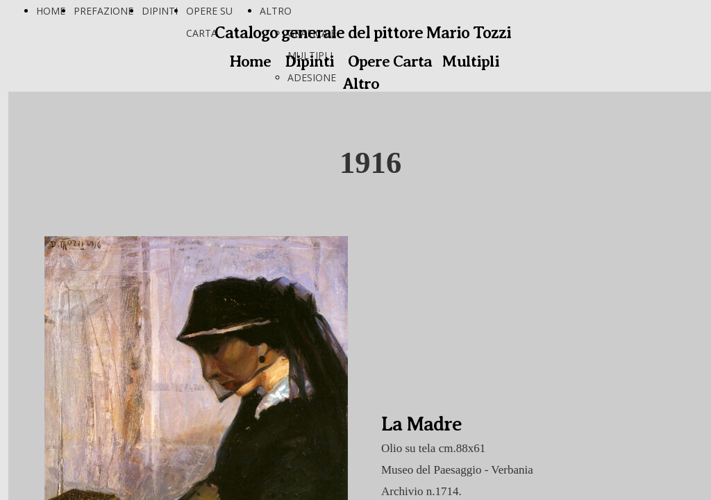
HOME (50, 10)
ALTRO (276, 10)
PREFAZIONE (103, 10)
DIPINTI (160, 10)
